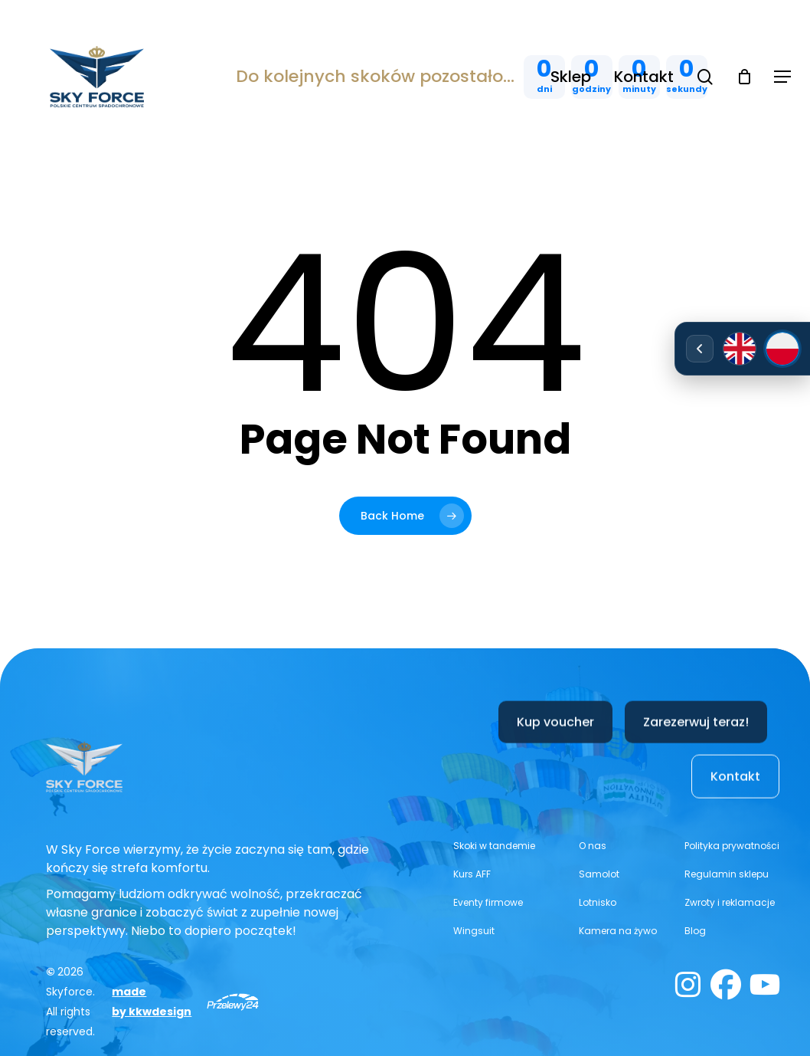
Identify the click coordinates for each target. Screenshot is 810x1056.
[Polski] (782, 349)
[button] (782, 77)
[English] (739, 349)
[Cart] (744, 76)
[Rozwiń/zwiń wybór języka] (700, 348)
